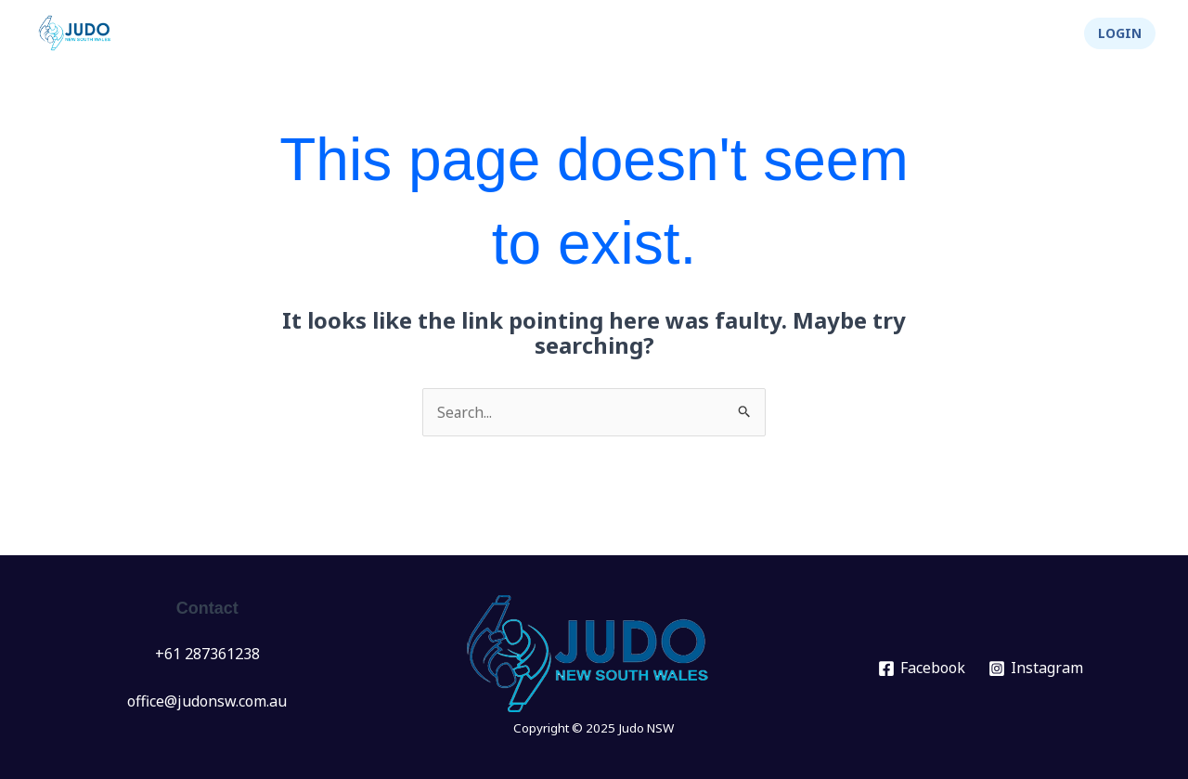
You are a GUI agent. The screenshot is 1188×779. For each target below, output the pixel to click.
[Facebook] (922, 668)
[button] (1120, 33)
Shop (1033, 33)
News (452, 33)
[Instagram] (1036, 668)
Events (534, 33)
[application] (558, 33)
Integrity (946, 33)
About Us (835, 33)
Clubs (626, 33)
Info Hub (724, 33)
